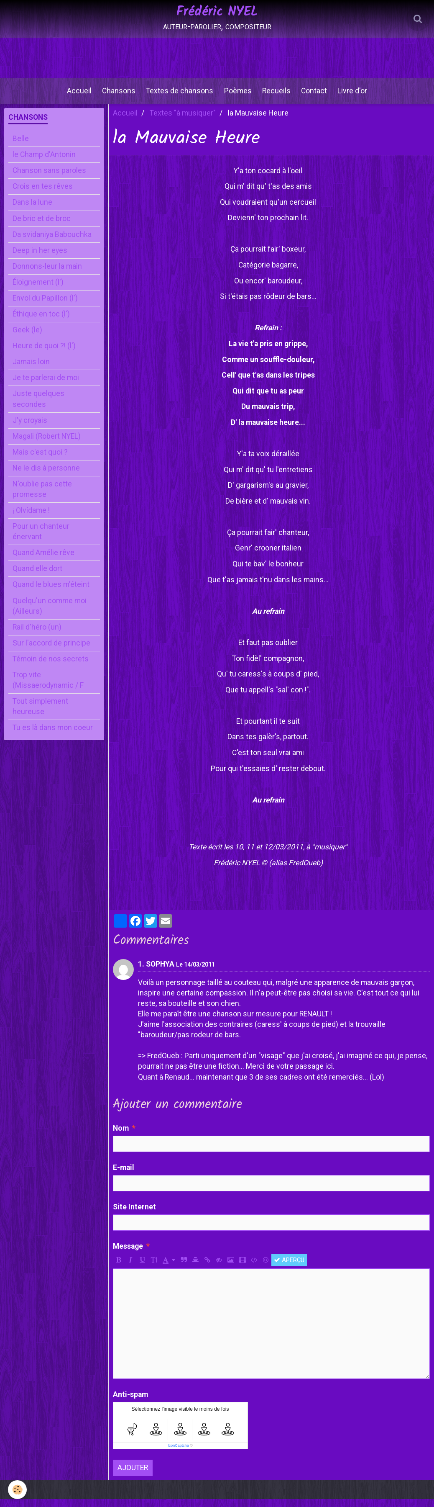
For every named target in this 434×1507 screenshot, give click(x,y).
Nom (121, 1136)
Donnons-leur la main (47, 274)
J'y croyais (30, 428)
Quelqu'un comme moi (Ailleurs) (50, 613)
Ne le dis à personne (46, 476)
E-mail (123, 1175)
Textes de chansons (178, 96)
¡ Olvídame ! (31, 518)
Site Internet (134, 1215)
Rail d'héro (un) (37, 635)
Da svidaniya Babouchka (52, 242)
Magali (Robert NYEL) (47, 444)
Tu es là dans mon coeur (53, 735)
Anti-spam (130, 1402)
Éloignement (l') (38, 290)
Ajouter (132, 1475)
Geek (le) (27, 338)
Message (128, 1254)
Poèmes (238, 96)
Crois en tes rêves (43, 194)
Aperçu (289, 1268)
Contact (318, 96)
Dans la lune (32, 210)
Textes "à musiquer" (183, 121)
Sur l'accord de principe (51, 651)
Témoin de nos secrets (51, 667)
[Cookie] (17, 1489)
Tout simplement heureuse (40, 714)
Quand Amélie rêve (43, 560)
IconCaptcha (178, 1453)
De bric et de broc (42, 226)
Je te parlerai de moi (46, 385)
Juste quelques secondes (38, 406)
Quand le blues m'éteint (51, 593)
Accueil (73, 96)
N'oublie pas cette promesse (42, 497)
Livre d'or (358, 96)
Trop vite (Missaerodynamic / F (48, 688)
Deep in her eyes (40, 258)
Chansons (115, 96)
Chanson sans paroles (49, 178)
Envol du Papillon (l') (45, 306)
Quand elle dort (37, 576)
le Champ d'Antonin (44, 162)
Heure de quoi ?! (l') (44, 354)
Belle (21, 146)
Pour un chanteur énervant (41, 539)
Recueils (278, 96)
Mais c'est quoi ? (40, 460)
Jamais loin (31, 369)
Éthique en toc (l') (41, 322)
